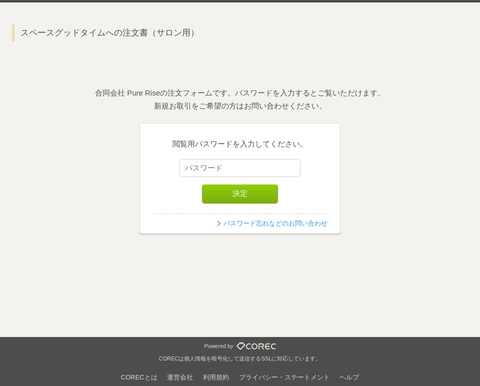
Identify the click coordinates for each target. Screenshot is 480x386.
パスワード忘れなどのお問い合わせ (276, 223)
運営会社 (180, 377)
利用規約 (216, 377)
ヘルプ (349, 377)
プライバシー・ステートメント (284, 377)
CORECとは (139, 377)
